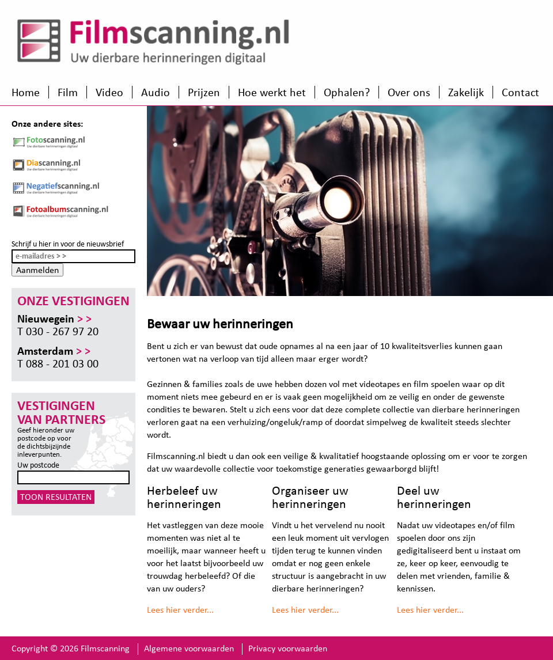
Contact (520, 92)
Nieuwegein (54, 318)
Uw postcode (38, 465)
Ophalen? (347, 92)
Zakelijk (466, 92)
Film (68, 92)
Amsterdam (53, 350)
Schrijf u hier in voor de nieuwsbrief (68, 244)
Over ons (409, 92)
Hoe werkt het (272, 92)
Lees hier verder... (180, 610)
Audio (155, 92)
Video (109, 92)
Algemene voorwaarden (189, 648)
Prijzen (204, 92)
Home (26, 92)
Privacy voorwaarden (287, 648)
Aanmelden (37, 270)
